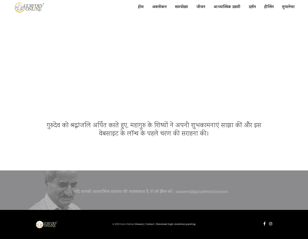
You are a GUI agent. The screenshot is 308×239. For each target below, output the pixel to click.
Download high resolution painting (176, 224)
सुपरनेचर (288, 7)
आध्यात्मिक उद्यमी (227, 7)
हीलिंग (269, 7)
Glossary (139, 224)
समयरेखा (181, 7)
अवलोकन (159, 7)
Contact (150, 224)
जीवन (200, 7)
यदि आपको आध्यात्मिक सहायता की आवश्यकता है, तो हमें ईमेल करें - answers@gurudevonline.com (151, 193)
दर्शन (252, 7)
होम (141, 7)
